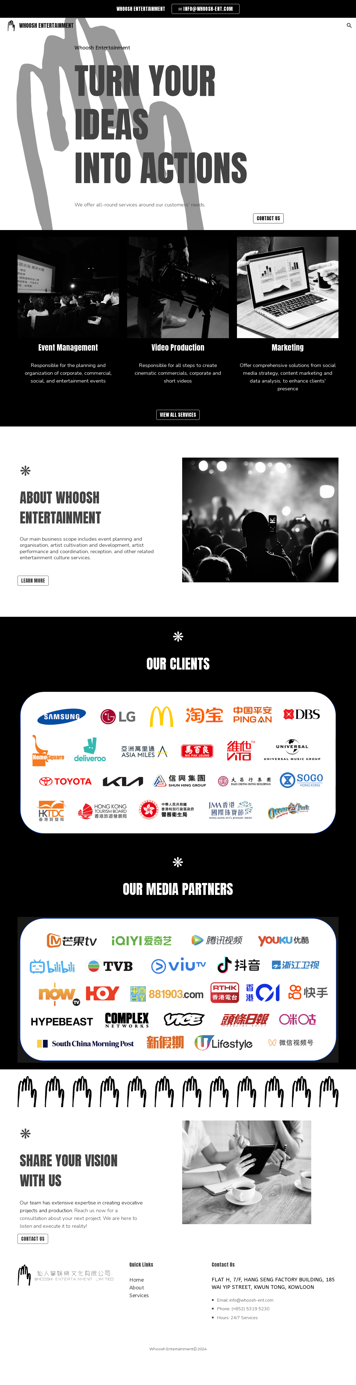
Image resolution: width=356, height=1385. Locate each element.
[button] (349, 25)
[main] (178, 48)
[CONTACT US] (268, 218)
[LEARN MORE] (33, 580)
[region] (178, 9)
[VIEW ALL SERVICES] (178, 414)
